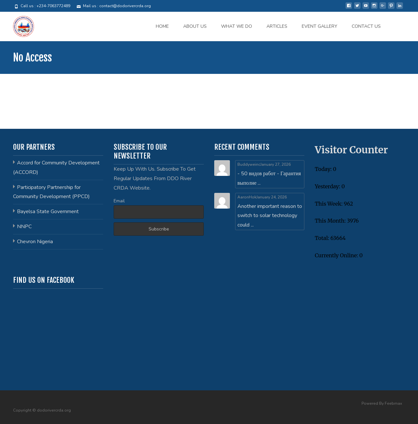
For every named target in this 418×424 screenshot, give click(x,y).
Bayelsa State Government (48, 211)
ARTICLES (276, 26)
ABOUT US (195, 26)
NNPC (24, 226)
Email (119, 201)
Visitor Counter (351, 150)
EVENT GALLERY (319, 26)
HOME (162, 26)
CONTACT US (366, 26)
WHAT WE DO (236, 26)
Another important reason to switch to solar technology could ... (269, 216)
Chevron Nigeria (35, 241)
